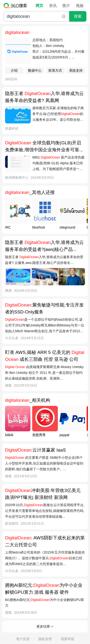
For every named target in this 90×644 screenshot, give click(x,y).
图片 (66, 6)
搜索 (78, 16)
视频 (80, 6)
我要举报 (67, 639)
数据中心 (35, 70)
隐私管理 (45, 639)
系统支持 (76, 70)
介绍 (14, 70)
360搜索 (16, 5)
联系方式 (55, 70)
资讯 (53, 6)
